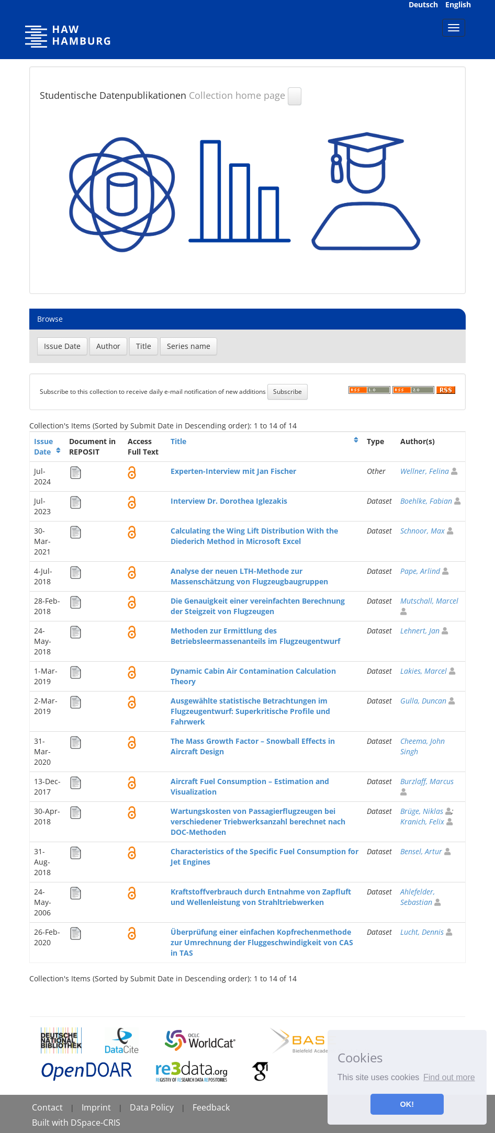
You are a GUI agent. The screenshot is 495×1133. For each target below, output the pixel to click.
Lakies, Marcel (423, 671)
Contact (47, 1107)
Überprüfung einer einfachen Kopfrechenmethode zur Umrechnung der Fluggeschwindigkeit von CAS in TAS (262, 942)
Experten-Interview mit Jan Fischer (233, 471)
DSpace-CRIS (95, 1122)
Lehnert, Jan (420, 631)
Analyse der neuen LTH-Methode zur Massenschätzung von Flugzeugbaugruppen (249, 576)
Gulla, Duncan (423, 701)
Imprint (96, 1107)
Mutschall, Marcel (429, 601)
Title (178, 441)
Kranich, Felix (422, 821)
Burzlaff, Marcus (427, 781)
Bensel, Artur (421, 851)
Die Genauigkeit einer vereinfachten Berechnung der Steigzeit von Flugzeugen (258, 606)
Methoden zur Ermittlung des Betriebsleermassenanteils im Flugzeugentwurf (255, 636)
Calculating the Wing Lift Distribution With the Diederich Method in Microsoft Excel (254, 536)
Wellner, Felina (424, 471)
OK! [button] (407, 1104)
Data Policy (152, 1107)
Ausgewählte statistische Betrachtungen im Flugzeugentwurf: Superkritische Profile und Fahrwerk (250, 711)
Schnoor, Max (422, 531)
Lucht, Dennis (422, 932)
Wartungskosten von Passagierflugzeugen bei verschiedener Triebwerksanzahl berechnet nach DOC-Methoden (258, 821)
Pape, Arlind (420, 571)
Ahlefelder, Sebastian (417, 897)
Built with (51, 1122)
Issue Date (43, 446)
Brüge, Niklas (421, 811)
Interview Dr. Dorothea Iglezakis (229, 501)
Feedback (211, 1107)
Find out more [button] (449, 1077)
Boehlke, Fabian (426, 501)
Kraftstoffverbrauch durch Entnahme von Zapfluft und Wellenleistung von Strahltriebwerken (261, 897)
